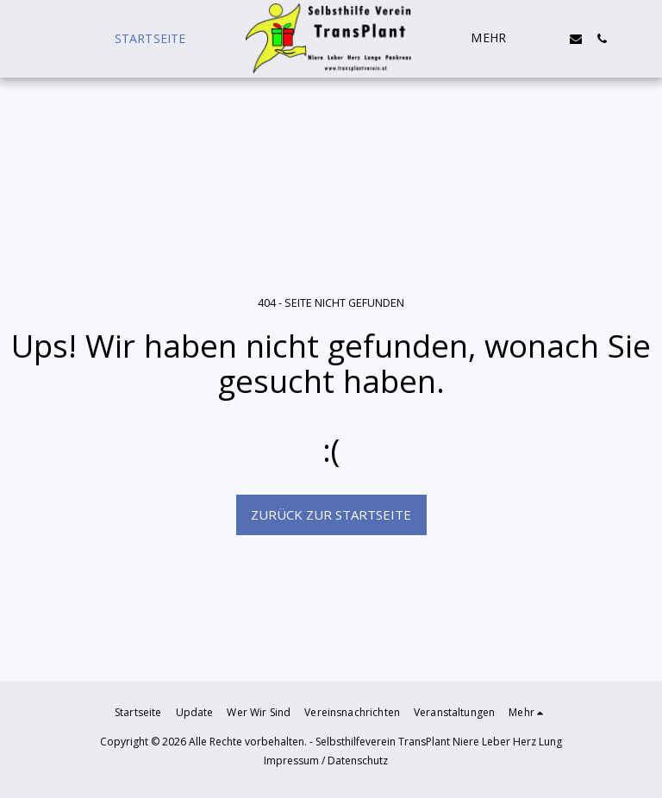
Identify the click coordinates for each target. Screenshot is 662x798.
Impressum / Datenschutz (326, 760)
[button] (550, 39)
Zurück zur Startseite (331, 514)
